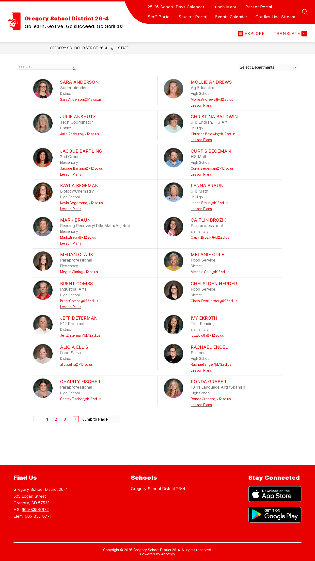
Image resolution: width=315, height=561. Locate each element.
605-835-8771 (38, 516)
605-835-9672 (35, 509)
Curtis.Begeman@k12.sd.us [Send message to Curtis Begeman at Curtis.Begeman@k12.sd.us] (212, 168)
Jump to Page (95, 419)
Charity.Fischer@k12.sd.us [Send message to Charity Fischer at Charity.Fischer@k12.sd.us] (80, 399)
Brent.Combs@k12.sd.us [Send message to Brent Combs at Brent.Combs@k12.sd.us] (79, 301)
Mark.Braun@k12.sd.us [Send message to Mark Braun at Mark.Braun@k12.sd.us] (78, 237)
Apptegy (168, 554)
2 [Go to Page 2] (56, 419)
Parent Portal (258, 6)
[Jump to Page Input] (115, 419)
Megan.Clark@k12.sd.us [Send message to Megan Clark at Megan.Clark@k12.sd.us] (79, 272)
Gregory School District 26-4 (78, 48)
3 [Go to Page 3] (65, 419)
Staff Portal (159, 16)
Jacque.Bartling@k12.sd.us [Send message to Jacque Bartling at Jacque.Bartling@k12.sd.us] (81, 168)
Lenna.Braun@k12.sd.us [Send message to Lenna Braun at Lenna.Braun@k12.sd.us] (209, 203)
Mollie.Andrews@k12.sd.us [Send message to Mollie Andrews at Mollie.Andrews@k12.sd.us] (212, 99)
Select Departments (257, 67)
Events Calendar (231, 16)
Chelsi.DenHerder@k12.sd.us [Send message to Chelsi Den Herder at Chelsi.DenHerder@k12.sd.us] (214, 301)
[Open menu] (251, 34)
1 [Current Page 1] (47, 419)
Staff (123, 48)
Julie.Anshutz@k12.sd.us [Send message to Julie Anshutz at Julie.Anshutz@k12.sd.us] (79, 134)
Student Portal (192, 16)
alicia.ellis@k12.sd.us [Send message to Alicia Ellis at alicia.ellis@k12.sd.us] (76, 364)
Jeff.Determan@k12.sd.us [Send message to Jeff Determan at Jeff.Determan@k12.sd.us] (80, 335)
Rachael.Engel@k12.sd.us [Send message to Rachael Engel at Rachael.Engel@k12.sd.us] (211, 364)
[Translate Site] (289, 34)
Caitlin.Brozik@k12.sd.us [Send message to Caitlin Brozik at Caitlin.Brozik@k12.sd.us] (210, 237)
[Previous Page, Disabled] (36, 419)
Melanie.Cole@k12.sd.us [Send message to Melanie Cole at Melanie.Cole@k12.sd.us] (210, 272)
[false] (48, 66)
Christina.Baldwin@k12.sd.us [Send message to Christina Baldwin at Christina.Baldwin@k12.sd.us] (213, 134)
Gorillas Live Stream (275, 16)
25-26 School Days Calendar (176, 6)
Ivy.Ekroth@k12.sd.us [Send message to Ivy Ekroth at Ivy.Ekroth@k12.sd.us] (207, 335)
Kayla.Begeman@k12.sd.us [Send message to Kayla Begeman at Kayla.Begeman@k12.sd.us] (81, 203)
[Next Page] (76, 419)
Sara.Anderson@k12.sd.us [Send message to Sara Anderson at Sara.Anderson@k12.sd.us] (81, 99)
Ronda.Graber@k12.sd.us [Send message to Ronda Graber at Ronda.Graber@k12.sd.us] (211, 399)
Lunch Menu (224, 6)
